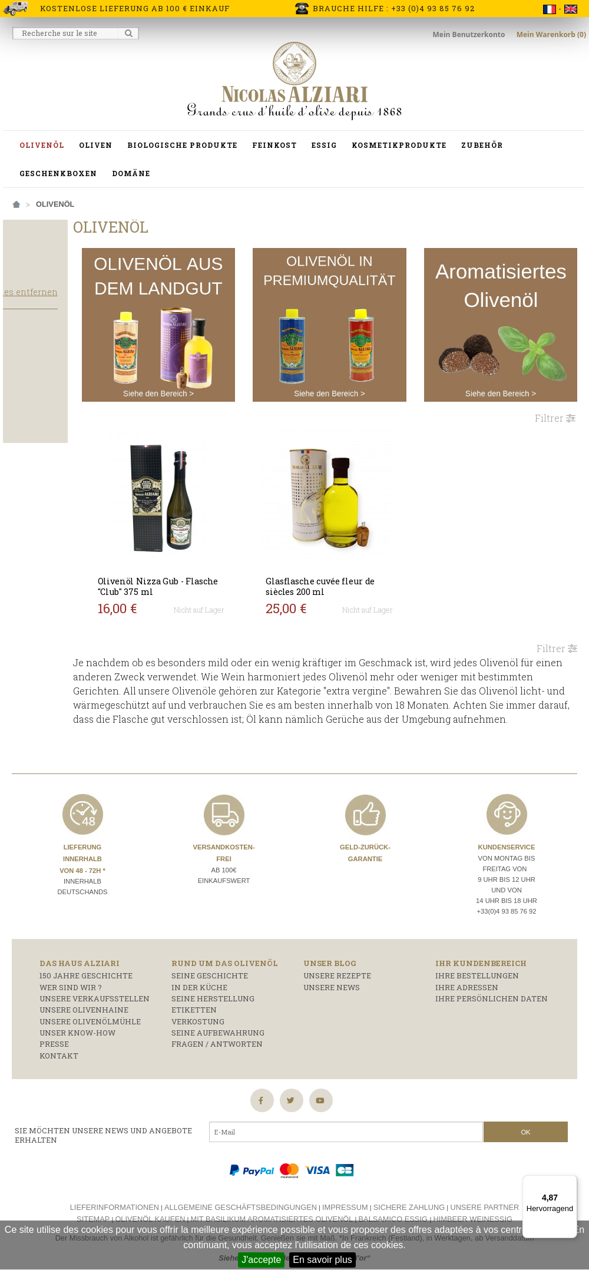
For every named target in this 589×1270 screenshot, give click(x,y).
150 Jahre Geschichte (86, 971)
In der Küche (199, 982)
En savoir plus (322, 1260)
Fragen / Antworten (217, 1039)
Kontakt (58, 1051)
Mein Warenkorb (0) (551, 34)
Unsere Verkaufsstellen (94, 993)
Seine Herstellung (212, 993)
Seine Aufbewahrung (217, 1028)
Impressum (345, 1202)
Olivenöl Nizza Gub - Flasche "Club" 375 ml (196, 567)
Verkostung (197, 1016)
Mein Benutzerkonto (470, 34)
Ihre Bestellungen (477, 971)
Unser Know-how (77, 1028)
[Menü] (570, 1182)
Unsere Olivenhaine (83, 1005)
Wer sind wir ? (70, 982)
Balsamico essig (394, 1214)
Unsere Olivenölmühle (90, 1016)
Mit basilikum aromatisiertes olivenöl (272, 1214)
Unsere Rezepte (337, 971)
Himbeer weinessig (473, 1214)
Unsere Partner (484, 1202)
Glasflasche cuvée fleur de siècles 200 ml (355, 567)
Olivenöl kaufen (150, 1214)
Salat (23, 400)
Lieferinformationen (114, 1202)
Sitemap (93, 1214)
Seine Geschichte (209, 971)
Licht (23, 435)
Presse (54, 1039)
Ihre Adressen (466, 982)
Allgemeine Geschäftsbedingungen (240, 1202)
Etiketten (194, 1005)
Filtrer (555, 399)
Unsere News (331, 982)
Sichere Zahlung (409, 1202)
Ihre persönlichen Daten (491, 993)
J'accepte (261, 1260)
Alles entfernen (77, 314)
